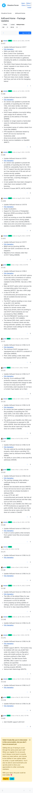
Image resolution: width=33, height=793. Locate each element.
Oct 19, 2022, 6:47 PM (22, 438)
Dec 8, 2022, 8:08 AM (22, 567)
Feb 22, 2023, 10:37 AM (22, 697)
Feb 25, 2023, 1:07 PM (22, 715)
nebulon (5, 40)
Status (28, 3)
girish (4, 264)
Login (12, 778)
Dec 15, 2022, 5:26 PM (24, 585)
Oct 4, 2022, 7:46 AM (22, 367)
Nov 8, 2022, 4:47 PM (24, 522)
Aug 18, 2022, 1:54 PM (24, 198)
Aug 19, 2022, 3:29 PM (24, 236)
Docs (28, 5)
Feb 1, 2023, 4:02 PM (23, 635)
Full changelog (8, 49)
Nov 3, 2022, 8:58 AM (22, 469)
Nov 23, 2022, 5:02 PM (12, 549)
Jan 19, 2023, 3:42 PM (24, 616)
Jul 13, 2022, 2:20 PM (23, 91)
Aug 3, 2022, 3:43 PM (24, 152)
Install (29, 7)
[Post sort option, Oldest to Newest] (3, 33)
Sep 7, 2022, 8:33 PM (22, 264)
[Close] (30, 739)
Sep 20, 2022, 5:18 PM (22, 338)
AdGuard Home (20, 24)
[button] (2, 790)
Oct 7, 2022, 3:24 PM (23, 398)
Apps (23, 3)
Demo (24, 5)
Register (5, 778)
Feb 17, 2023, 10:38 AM (24, 679)
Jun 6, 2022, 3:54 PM (23, 40)
